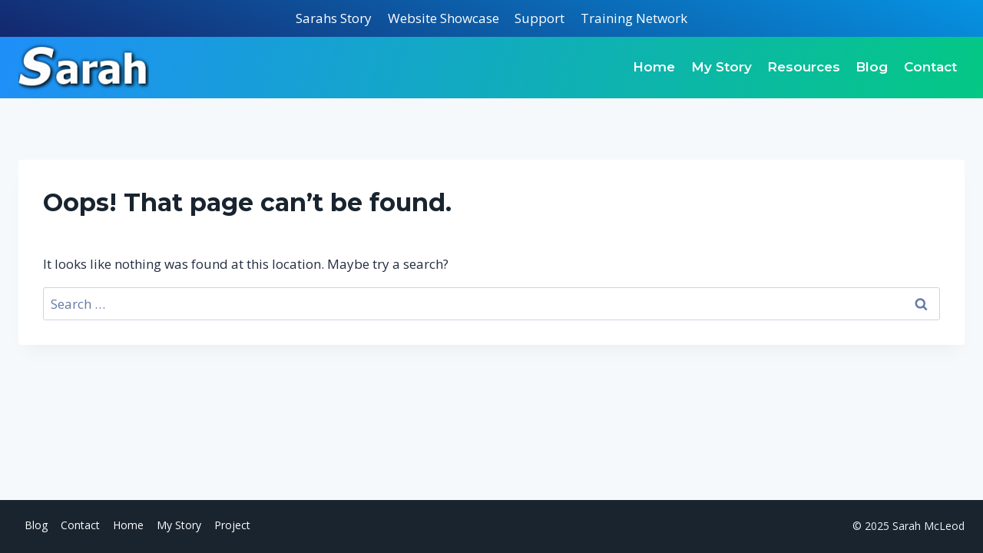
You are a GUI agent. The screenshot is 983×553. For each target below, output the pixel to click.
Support (539, 18)
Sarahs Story (334, 18)
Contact (930, 67)
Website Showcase (443, 18)
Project (232, 525)
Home (654, 67)
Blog (872, 67)
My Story (721, 67)
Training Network (634, 18)
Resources (803, 67)
